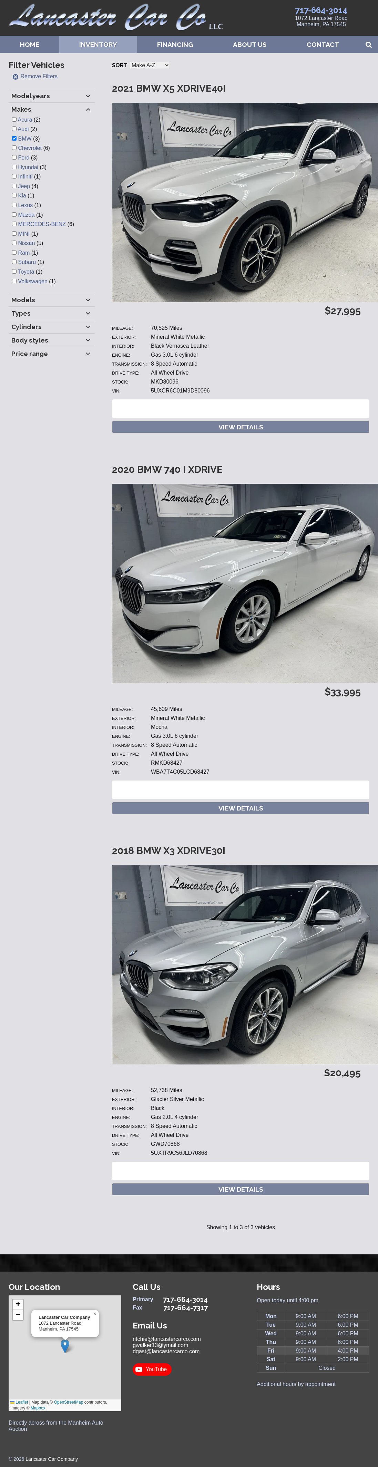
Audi (23, 129)
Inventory (98, 44)
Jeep (24, 186)
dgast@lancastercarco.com (166, 1351)
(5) (30, 243)
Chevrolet (29, 148)
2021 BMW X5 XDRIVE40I (169, 88)
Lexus (25, 205)
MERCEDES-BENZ (42, 224)
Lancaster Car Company (51, 1459)
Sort (119, 65)
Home (29, 44)
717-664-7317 (185, 1308)
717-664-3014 (321, 10)
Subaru (27, 262)
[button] (65, 1346)
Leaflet (19, 1402)
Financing (175, 44)
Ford (23, 158)
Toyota (26, 272)
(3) (29, 139)
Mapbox (38, 1408)
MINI (24, 234)
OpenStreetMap (68, 1402)
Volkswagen (32, 281)
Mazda (26, 215)
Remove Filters (35, 76)
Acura (25, 120)
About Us (250, 44)
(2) (29, 120)
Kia (22, 195)
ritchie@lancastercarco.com (167, 1339)
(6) (34, 148)
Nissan (26, 243)
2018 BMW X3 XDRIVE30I (168, 850)
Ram (24, 253)
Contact (323, 44)
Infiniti (25, 177)
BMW (24, 139)
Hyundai (28, 167)
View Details (240, 427)
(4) (28, 186)
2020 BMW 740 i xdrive (167, 469)
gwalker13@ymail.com (160, 1345)
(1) (29, 177)
